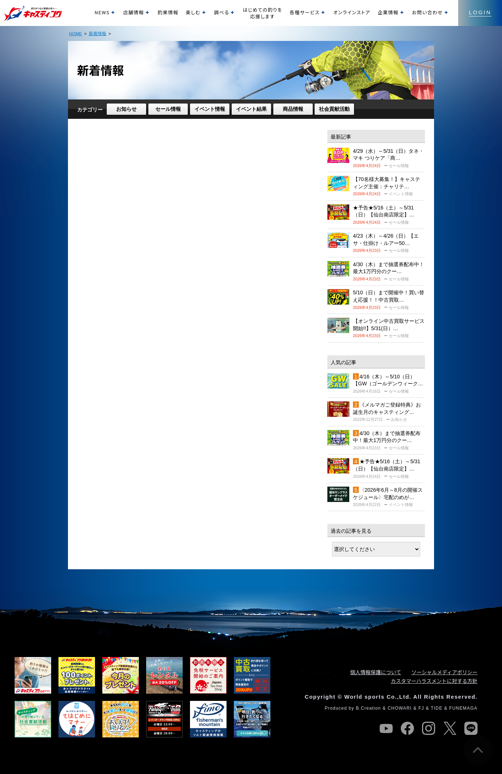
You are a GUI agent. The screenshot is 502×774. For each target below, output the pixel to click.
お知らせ (126, 109)
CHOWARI (400, 708)
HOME (75, 33)
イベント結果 (251, 109)
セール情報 (168, 109)
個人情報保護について (376, 672)
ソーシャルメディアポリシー (444, 672)
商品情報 (293, 109)
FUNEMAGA (463, 708)
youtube (386, 728)
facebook (407, 728)
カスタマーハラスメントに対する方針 (434, 680)
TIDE (436, 708)
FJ (421, 708)
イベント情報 (209, 109)
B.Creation (368, 708)
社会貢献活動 (334, 109)
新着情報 (97, 33)
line (471, 728)
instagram (428, 728)
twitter (449, 728)
